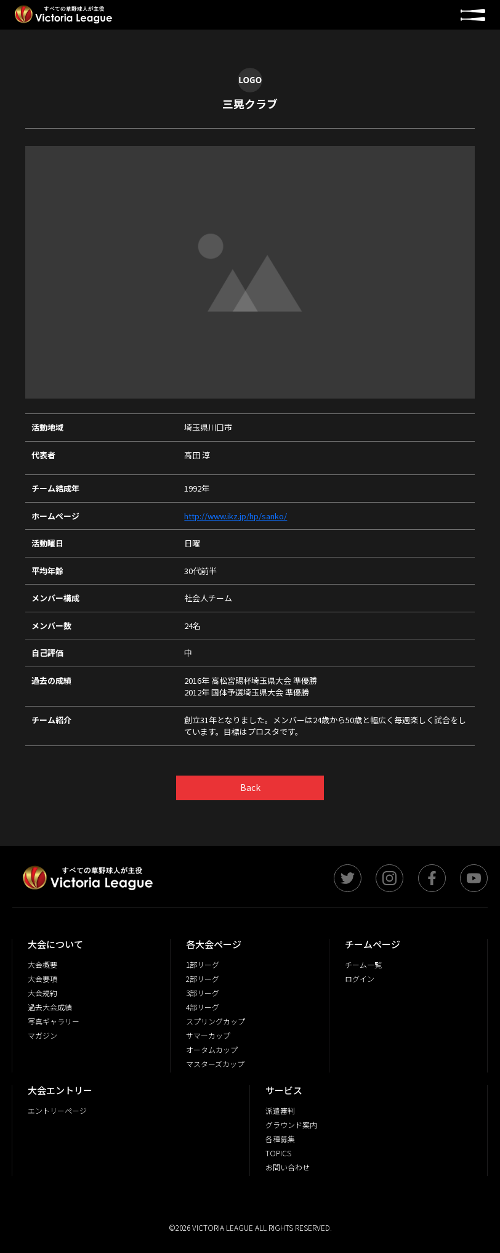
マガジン (42, 1035)
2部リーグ (202, 978)
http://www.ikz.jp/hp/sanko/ (235, 516)
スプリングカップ (215, 1021)
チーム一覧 (363, 964)
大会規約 (42, 992)
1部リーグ (202, 964)
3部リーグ (202, 992)
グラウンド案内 (291, 1124)
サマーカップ (208, 1035)
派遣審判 (280, 1110)
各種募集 (280, 1138)
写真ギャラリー (53, 1021)
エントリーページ (57, 1110)
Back (250, 787)
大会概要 (42, 964)
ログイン (359, 978)
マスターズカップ (215, 1063)
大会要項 (42, 978)
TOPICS (278, 1153)
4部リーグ (202, 1007)
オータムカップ (212, 1049)
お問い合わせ (287, 1167)
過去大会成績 (50, 1007)
